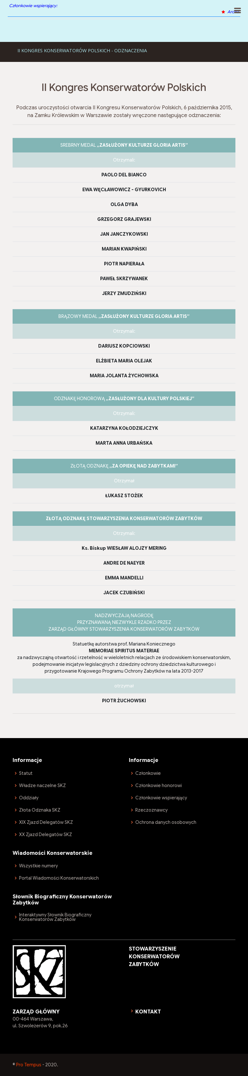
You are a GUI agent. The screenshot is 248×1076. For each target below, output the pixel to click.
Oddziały (28, 797)
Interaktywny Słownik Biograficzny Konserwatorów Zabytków (55, 917)
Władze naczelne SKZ (42, 785)
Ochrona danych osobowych (165, 822)
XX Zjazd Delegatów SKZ (45, 834)
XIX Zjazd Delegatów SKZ (46, 822)
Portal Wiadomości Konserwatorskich (59, 878)
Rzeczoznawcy (151, 810)
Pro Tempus (28, 1065)
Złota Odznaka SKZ (39, 810)
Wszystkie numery (38, 866)
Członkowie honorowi (158, 785)
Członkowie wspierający (161, 797)
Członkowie (148, 773)
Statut (26, 773)
